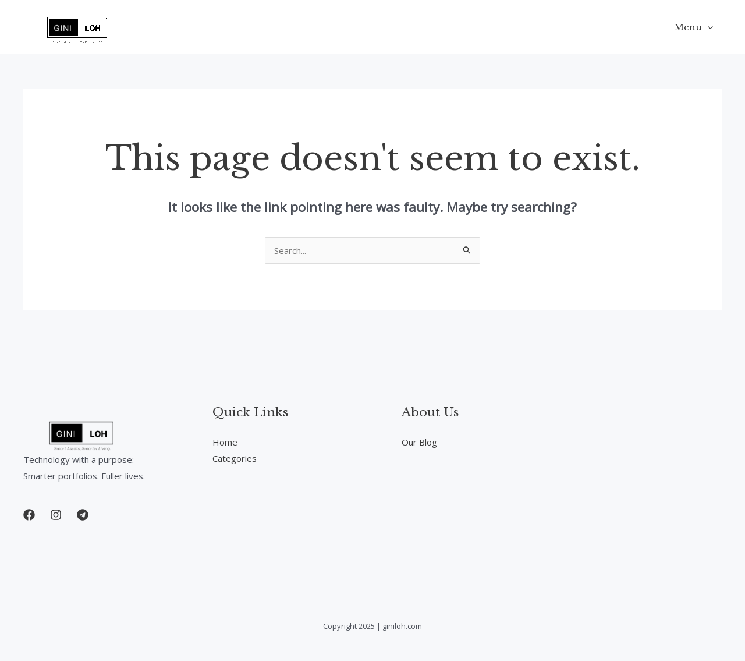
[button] (29, 515)
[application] (707, 27)
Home (224, 442)
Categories (234, 458)
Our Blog (419, 442)
